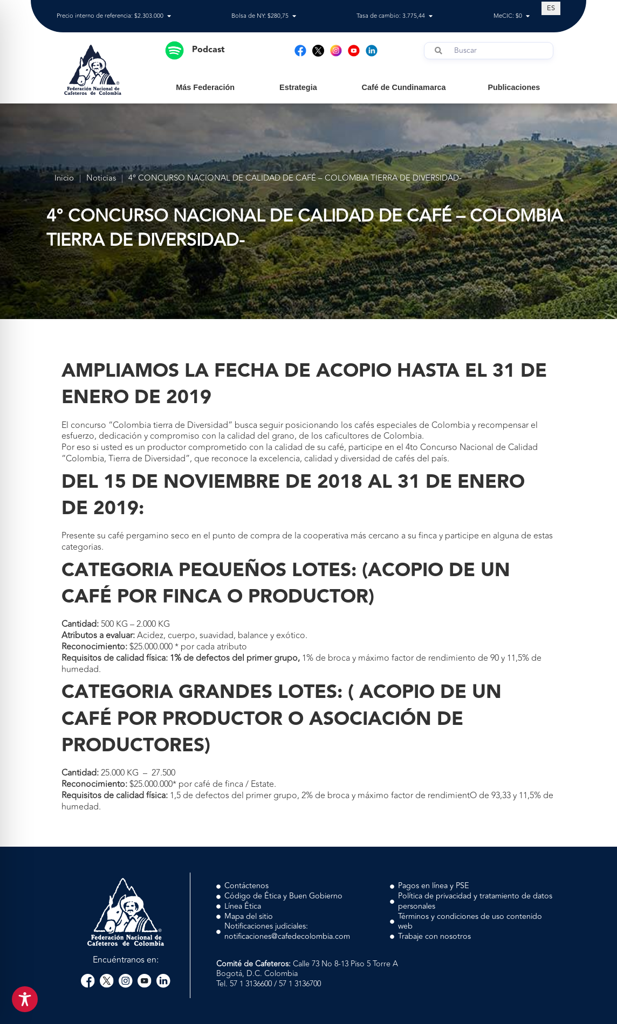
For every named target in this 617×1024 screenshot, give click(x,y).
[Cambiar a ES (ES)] (550, 8)
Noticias (101, 178)
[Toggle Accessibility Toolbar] (25, 999)
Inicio (64, 178)
